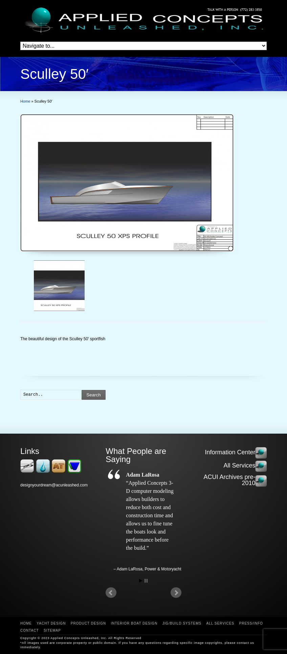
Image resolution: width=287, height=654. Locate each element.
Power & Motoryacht (163, 569)
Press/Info (251, 623)
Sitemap (52, 630)
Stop (146, 581)
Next (176, 592)
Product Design (88, 623)
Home (26, 623)
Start (140, 581)
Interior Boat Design (134, 623)
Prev (111, 592)
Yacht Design (51, 623)
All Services (220, 623)
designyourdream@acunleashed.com (54, 485)
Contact (29, 630)
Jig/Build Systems (181, 623)
